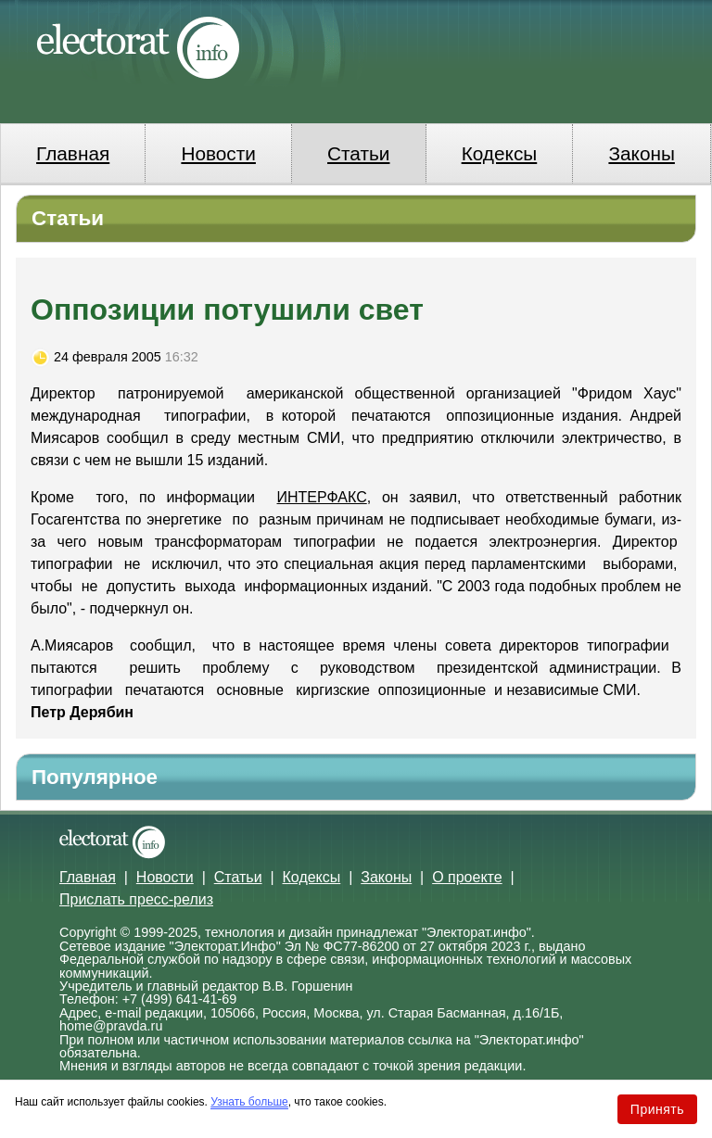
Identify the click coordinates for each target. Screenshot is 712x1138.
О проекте (467, 877)
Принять (657, 1109)
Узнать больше (248, 1101)
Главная (72, 153)
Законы (641, 153)
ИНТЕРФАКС (322, 497)
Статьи (358, 153)
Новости (218, 153)
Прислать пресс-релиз (136, 899)
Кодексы (500, 153)
